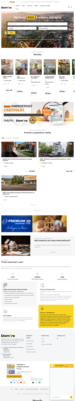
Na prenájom (16, 134)
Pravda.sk (47, 318)
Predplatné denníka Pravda (14, 372)
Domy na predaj (29, 342)
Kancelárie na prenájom (31, 348)
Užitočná (50, 1)
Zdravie (36, 1)
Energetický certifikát (45, 5)
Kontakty (16, 385)
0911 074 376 (6, 347)
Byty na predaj (29, 339)
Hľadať (11, 32)
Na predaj (8, 134)
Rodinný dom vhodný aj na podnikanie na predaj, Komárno (17, 156)
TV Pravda (55, 1)
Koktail (33, 1)
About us (18, 390)
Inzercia (21, 385)
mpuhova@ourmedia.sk (8, 353)
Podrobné (52, 32)
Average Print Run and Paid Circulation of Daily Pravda (32, 390)
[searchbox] (37, 24)
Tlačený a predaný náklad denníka (31, 385)
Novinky (17, 5)
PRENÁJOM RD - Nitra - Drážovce (13, 76)
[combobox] (37, 23)
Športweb (27, 1)
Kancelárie (29, 5)
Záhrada (46, 1)
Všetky (3, 134)
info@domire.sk (6, 348)
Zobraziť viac (37, 206)
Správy (23, 1)
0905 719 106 (6, 352)
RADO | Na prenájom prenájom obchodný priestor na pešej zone (18, 189)
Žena (40, 1)
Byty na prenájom (30, 337)
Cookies (46, 390)
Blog (58, 1)
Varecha (43, 1)
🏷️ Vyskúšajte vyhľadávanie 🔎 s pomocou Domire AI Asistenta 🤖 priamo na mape (34, 39)
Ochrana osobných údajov (46, 340)
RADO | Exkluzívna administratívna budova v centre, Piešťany (55, 156)
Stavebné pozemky (30, 345)
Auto (31, 1)
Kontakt (43, 337)
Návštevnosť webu (44, 385)
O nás (17, 9)
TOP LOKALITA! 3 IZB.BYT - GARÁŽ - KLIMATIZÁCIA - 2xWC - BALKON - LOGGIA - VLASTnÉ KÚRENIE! (56, 77)
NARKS (36, 5)
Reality (23, 5)
